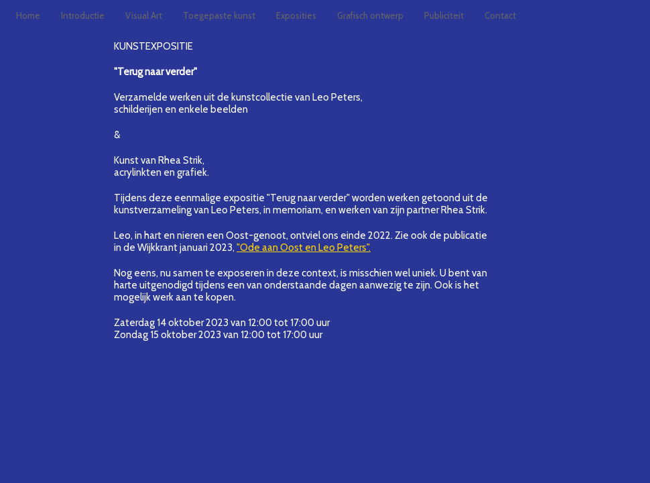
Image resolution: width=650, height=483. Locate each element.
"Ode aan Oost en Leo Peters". (304, 247)
